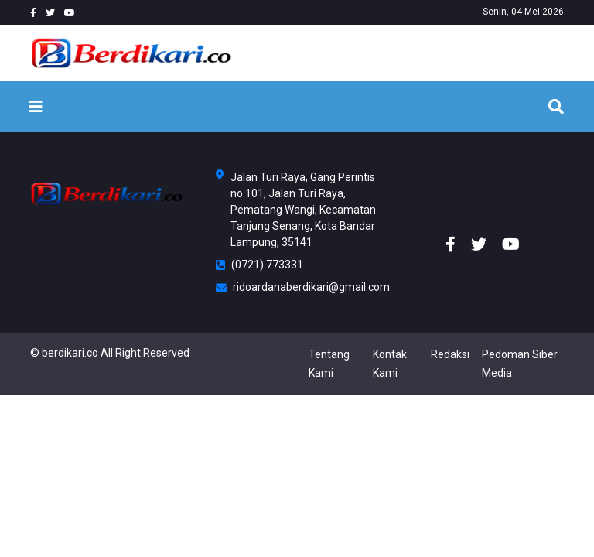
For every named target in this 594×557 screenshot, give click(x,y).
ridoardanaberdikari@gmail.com (297, 287)
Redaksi (450, 354)
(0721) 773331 (259, 264)
